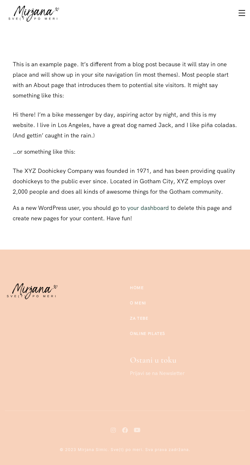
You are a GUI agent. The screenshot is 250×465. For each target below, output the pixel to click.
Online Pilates (147, 333)
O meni (138, 303)
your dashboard (148, 208)
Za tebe (139, 318)
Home (137, 288)
